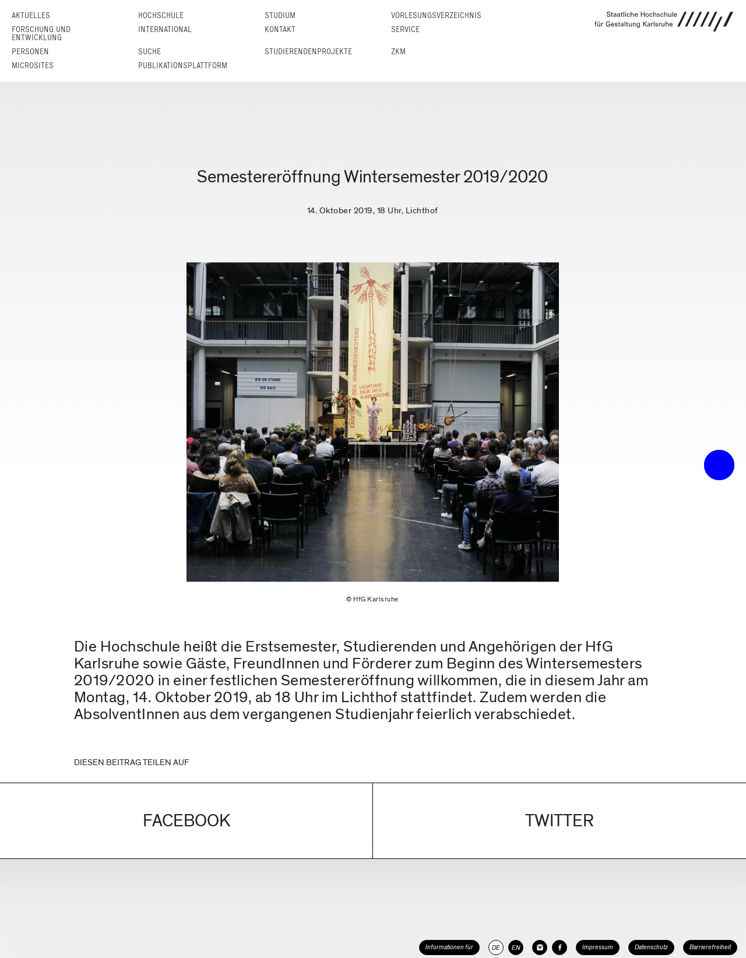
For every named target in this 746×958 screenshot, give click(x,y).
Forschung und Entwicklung (41, 33)
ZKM (398, 52)
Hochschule (161, 15)
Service (405, 29)
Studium (280, 15)
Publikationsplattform (182, 66)
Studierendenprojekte (308, 52)
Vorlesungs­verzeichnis (436, 15)
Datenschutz (651, 947)
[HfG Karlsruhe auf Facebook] (559, 947)
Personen (30, 52)
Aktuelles (31, 15)
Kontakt (280, 29)
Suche (149, 52)
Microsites (33, 66)
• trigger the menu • (719, 465)
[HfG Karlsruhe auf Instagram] (539, 947)
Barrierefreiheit (710, 947)
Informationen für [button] (449, 947)
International (165, 29)
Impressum (597, 947)
